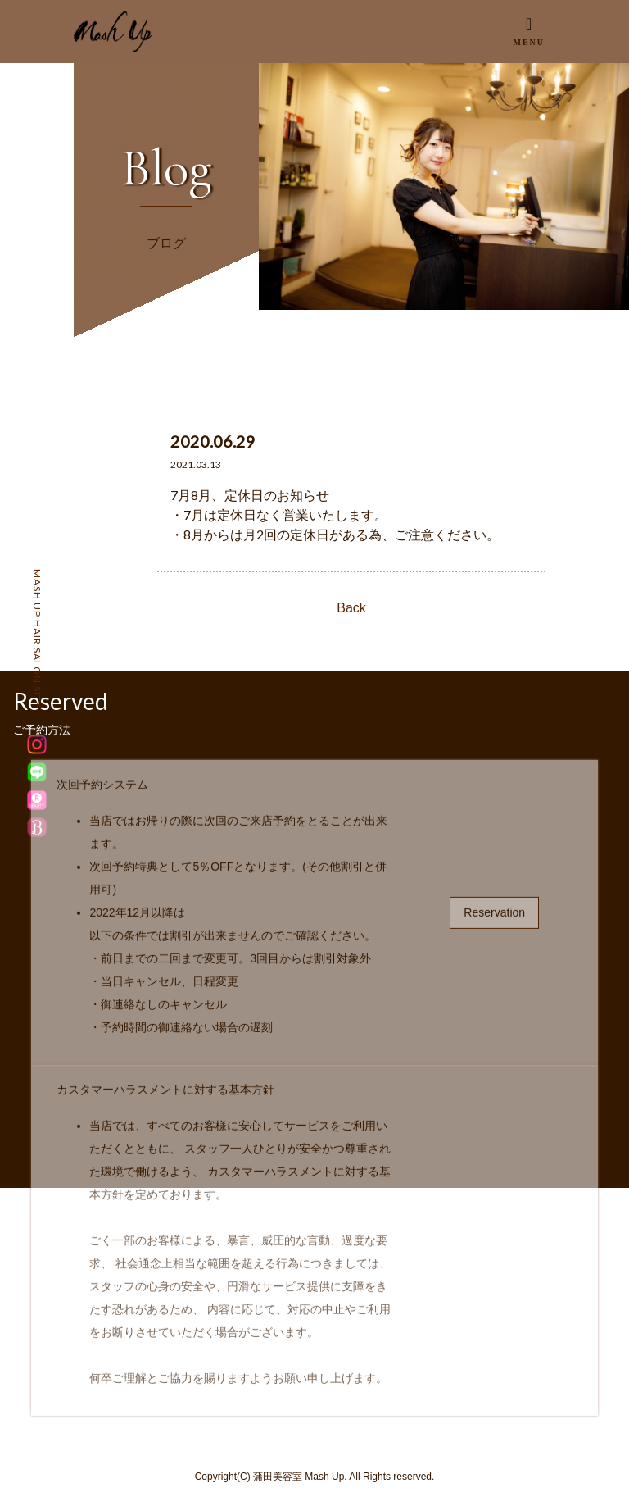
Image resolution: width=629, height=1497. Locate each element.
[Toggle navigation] (528, 31)
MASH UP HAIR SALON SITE (37, 638)
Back (351, 608)
